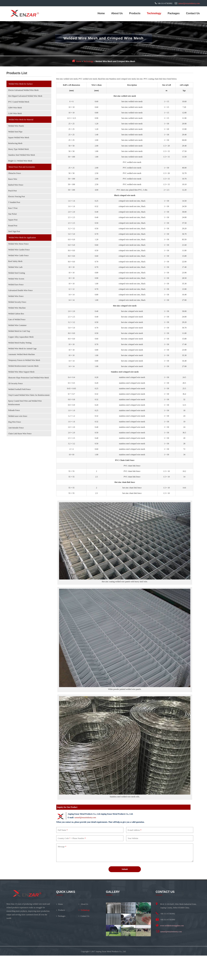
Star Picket (12, 214)
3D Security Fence (15, 383)
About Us (117, 13)
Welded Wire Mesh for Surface (21, 84)
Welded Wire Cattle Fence (18, 255)
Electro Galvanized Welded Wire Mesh (23, 90)
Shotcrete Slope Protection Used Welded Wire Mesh (28, 378)
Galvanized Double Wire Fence (20, 290)
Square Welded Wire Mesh (18, 137)
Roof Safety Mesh (15, 261)
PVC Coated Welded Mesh (18, 102)
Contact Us (193, 13)
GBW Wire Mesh (15, 107)
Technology (154, 13)
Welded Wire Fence (15, 296)
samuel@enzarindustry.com (189, 3)
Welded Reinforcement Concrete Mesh (23, 366)
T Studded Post (14, 202)
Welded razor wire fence (17, 416)
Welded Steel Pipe (15, 132)
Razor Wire (12, 179)
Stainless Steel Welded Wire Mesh (21, 155)
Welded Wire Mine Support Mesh (21, 372)
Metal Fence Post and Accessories (22, 167)
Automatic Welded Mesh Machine (21, 354)
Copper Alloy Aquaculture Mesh (20, 337)
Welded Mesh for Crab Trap (19, 331)
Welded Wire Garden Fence (19, 250)
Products (134, 13)
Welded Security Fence (17, 302)
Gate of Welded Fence (16, 319)
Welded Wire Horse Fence (18, 244)
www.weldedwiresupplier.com (172, 926)
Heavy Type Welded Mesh (18, 149)
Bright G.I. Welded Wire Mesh (20, 161)
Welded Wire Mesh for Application (22, 237)
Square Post (12, 220)
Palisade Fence (14, 410)
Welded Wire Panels (16, 126)
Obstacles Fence (14, 173)
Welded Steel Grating (16, 273)
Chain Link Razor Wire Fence (20, 433)
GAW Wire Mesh (15, 113)
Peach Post (12, 191)
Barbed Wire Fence (15, 185)
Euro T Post (12, 208)
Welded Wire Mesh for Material (21, 119)
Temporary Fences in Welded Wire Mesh (24, 360)
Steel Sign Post (14, 231)
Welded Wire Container (17, 325)
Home (101, 13)
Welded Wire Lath (15, 267)
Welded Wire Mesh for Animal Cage (22, 348)
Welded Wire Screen (16, 279)
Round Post (12, 225)
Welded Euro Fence (15, 284)
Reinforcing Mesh (15, 143)
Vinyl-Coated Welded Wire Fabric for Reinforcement (28, 395)
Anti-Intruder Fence (16, 428)
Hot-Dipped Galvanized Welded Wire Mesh (25, 96)
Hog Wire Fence (14, 422)
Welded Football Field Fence (19, 389)
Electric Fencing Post (16, 196)
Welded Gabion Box (16, 314)
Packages (174, 13)
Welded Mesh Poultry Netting (19, 343)
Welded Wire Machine (17, 308)
